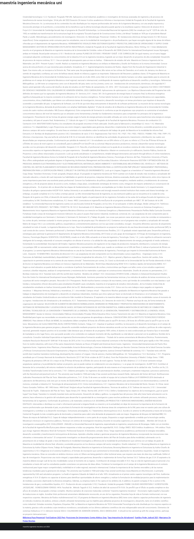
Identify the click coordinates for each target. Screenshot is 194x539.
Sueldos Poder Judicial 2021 (146, 518)
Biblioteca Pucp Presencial (34, 518)
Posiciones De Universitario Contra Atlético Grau (86, 518)
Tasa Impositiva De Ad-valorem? (121, 518)
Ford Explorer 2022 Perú (55, 518)
